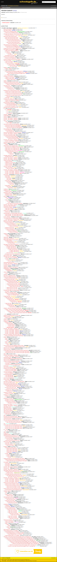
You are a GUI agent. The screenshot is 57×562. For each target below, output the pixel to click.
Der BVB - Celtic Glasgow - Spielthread (11, 118)
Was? (5, 353)
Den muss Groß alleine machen (9, 382)
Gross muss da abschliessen (9, 377)
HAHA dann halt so (7, 412)
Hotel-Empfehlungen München (9, 262)
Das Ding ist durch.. (7, 85)
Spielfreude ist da (8, 389)
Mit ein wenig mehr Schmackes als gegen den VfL (14, 71)
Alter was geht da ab (7, 411)
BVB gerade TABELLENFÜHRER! (10, 205)
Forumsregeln (34, 560)
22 (5, 314)
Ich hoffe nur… (7, 51)
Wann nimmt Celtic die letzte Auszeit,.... (11, 36)
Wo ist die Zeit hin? (10, 252)
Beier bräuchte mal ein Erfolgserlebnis (10, 44)
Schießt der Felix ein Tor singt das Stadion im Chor (13, 48)
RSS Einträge (3, 560)
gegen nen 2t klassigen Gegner (10, 292)
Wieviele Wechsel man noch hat (10, 150)
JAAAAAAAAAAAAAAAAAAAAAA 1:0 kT (11, 435)
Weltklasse (6, 266)
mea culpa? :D (7, 363)
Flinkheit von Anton (7, 190)
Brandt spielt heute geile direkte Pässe (10, 383)
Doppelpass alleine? (7, 434)
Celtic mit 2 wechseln (9, 167)
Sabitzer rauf (7, 101)
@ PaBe (25, 12)
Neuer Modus (6, 174)
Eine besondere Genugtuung (9, 102)
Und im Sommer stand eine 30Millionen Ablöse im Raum (13, 345)
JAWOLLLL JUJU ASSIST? (10, 77)
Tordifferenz (6, 189)
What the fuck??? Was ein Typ (9, 347)
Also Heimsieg (7, 506)
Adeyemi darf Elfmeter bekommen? (10, 276)
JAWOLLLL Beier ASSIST (9, 78)
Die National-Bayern (8, 240)
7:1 (5, 74)
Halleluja (5, 67)
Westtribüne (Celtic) (7, 192)
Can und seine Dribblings (8, 367)
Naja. (6, 492)
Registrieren (54, 5)
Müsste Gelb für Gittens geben (10, 447)
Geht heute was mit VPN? (9, 498)
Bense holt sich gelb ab (8, 29)
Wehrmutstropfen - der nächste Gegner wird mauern (13, 213)
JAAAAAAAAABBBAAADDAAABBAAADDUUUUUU (13, 358)
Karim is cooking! (7, 320)
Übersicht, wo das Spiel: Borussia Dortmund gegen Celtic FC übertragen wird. (17, 536)
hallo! (5, 415)
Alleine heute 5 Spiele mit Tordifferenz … (12, 50)
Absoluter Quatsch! (8, 322)
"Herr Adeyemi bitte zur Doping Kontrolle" (12, 219)
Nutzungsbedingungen (21, 560)
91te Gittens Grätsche (8, 30)
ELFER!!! (5, 446)
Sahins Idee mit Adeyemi (8, 207)
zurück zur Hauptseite (6, 7)
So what (6, 258)
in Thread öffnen (54, 7)
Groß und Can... (6, 468)
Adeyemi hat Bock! (7, 316)
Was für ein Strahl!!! (7, 349)
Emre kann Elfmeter (10, 439)
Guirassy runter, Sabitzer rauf (9, 98)
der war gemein (9, 113)
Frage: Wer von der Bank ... (11, 508)
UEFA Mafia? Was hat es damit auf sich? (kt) (11, 470)
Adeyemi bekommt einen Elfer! (9, 279)
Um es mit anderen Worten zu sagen (11, 362)
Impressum (16, 560)
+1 (5, 397)
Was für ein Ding (7, 359)
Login (52, 5)
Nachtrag (8, 96)
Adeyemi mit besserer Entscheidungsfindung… (12, 361)
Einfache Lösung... (10, 472)
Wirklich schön (6, 210)
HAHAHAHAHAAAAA (7, 357)
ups (4, 423)
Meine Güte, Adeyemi (7, 441)
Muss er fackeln (6, 379)
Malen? (6, 523)
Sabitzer (5, 80)
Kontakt (13, 560)
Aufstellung (6, 504)
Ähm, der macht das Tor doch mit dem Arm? (13, 421)
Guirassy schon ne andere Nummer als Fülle (11, 90)
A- (1, 1)
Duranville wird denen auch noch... (10, 142)
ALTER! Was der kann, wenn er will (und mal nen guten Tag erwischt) (16, 350)
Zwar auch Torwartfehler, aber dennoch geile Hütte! (13, 334)
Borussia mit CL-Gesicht (8, 404)
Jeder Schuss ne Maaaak (8, 410)
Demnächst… (10, 152)
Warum (5, 337)
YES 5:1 (5, 272)
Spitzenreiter (6, 237)
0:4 (5, 493)
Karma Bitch (7, 442)
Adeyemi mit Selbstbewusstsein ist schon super (12, 315)
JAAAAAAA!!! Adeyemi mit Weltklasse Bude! (13, 364)
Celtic (5, 120)
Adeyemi (5, 143)
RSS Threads (8, 560)
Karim (5, 196)
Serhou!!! (5, 116)
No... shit (5, 429)
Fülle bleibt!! (7, 97)
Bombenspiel (6, 365)
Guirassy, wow (6, 394)
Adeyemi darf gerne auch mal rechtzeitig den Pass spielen (14, 458)
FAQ (6, 5)
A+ (3, 1)
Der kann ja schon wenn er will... (11, 387)
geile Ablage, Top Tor (7, 406)
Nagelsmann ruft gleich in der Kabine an (11, 267)
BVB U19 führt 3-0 (7, 529)
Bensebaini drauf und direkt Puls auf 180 (11, 107)
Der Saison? (7, 291)
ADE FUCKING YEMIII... (8, 255)
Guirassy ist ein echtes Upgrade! (9, 368)
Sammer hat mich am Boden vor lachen (11, 482)
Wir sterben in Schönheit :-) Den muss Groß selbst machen (14, 381)
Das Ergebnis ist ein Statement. (9, 49)
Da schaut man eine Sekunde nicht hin (10, 416)
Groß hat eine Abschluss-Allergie (11, 136)
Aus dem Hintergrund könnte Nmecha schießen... (12, 59)
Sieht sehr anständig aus (8, 371)
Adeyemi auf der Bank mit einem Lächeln (12, 83)
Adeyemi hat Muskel (7, 160)
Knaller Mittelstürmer (7, 115)
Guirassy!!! (6, 114)
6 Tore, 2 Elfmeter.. (7, 216)
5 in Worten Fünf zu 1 (7, 264)
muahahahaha (9, 452)
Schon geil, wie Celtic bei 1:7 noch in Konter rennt (14, 35)
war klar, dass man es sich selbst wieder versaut (12, 424)
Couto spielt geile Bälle (8, 374)
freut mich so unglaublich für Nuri (9, 275)
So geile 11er (6, 433)
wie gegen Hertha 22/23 (8, 155)
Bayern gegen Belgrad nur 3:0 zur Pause (11, 239)
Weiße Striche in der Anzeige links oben (11, 145)
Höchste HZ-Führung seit (8, 221)
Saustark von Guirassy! (8, 392)
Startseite (3, 5)
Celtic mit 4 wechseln (7, 166)
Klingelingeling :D (7, 268)
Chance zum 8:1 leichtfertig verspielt (10, 31)
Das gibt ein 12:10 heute (8, 398)
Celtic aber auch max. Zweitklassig (10, 256)
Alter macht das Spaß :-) (8, 409)
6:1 (4, 108)
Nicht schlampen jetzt (7, 128)
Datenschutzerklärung (29, 560)
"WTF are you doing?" (8, 60)
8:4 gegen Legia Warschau (10, 245)
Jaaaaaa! (5, 274)
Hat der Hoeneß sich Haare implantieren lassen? (12, 488)
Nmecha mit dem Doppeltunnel (9, 56)
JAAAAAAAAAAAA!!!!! (8, 418)
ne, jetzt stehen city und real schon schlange (14, 203)
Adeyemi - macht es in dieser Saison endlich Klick (12, 308)
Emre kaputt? (6, 462)
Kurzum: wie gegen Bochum (10, 507)
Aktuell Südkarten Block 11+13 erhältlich (11, 530)
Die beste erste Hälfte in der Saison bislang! (11, 290)
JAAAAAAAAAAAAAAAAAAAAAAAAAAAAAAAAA (13, 417)
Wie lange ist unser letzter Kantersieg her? (11, 244)
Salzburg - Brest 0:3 (8, 494)
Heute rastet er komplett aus (9, 238)
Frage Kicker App (7, 296)
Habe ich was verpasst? (8, 519)
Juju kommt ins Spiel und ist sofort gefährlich (11, 124)
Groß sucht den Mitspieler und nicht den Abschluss (13, 132)
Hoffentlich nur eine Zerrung (10, 162)
